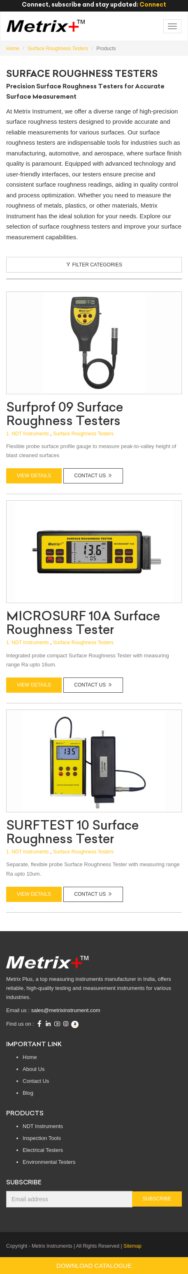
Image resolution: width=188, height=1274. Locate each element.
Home (30, 1057)
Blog (28, 1093)
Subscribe (157, 1199)
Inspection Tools (42, 1138)
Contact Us (93, 476)
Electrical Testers (43, 1150)
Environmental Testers (49, 1162)
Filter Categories (94, 265)
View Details (34, 476)
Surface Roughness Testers (83, 434)
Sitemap (132, 1246)
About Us (33, 1069)
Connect (152, 4)
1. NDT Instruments (27, 434)
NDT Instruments (43, 1126)
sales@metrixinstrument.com (65, 1010)
